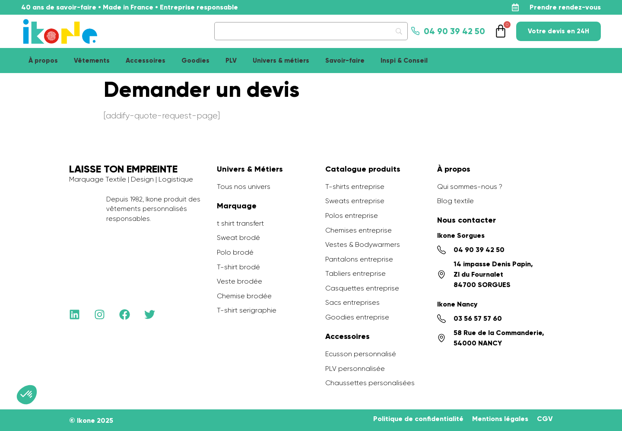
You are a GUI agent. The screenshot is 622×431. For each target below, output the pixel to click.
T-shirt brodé (238, 267)
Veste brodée (239, 281)
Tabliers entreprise (355, 273)
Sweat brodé (238, 237)
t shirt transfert (240, 223)
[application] (600, 409)
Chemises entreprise (358, 230)
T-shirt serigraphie (246, 310)
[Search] (310, 31)
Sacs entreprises (352, 302)
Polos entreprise (351, 215)
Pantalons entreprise (359, 259)
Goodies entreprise (357, 317)
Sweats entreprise (354, 201)
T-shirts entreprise (354, 186)
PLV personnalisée (355, 368)
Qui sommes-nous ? (469, 186)
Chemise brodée (244, 296)
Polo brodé (235, 252)
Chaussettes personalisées (370, 383)
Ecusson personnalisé (360, 354)
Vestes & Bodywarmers (362, 244)
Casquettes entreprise (362, 288)
